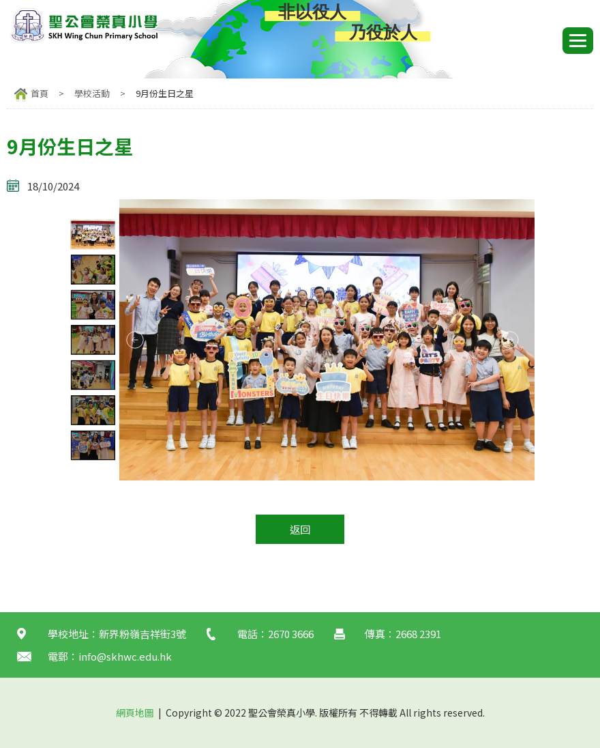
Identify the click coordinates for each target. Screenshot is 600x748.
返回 (300, 529)
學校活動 (92, 93)
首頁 (39, 93)
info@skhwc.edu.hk (125, 656)
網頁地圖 (135, 712)
